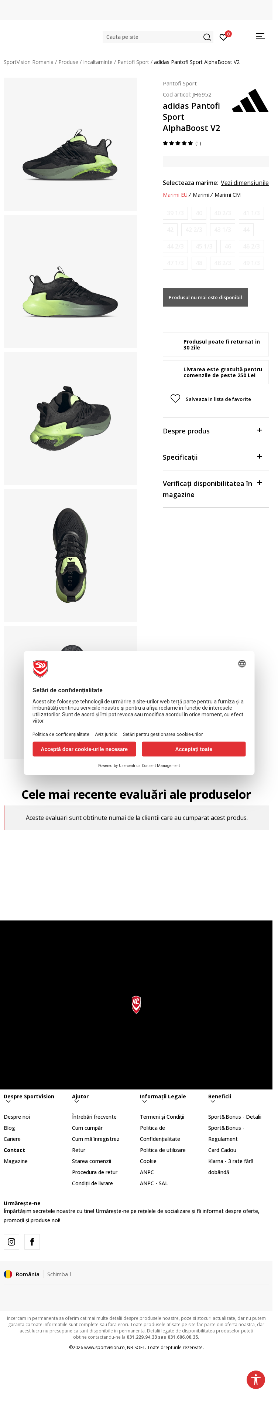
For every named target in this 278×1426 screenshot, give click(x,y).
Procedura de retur (94, 1172)
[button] (158, 37)
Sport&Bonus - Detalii (234, 1116)
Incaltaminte (98, 61)
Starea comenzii (91, 1161)
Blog (9, 1127)
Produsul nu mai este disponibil (205, 297)
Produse (68, 61)
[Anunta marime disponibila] (175, 213)
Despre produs (212, 430)
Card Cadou (222, 1149)
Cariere (12, 1138)
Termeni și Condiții (162, 1116)
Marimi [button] (201, 195)
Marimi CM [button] (227, 195)
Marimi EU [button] (175, 195)
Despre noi (17, 1116)
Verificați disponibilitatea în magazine (212, 488)
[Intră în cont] (223, 36)
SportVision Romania (29, 61)
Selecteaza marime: (191, 182)
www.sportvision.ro (104, 1347)
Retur (78, 1149)
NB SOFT (136, 1347)
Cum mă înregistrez (96, 1138)
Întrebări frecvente (94, 1116)
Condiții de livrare (92, 1183)
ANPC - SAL (154, 1183)
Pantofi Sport (133, 61)
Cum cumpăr (87, 1127)
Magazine (16, 1161)
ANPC (147, 1172)
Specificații (212, 457)
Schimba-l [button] (59, 1274)
